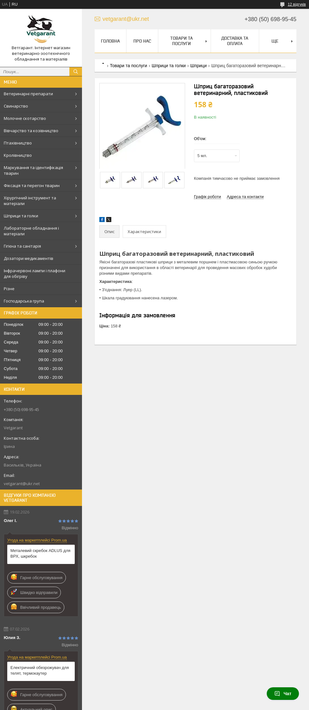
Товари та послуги (181, 41)
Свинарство (16, 106)
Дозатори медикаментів (28, 258)
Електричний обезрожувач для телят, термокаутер (39, 670)
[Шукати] (75, 71)
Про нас (142, 41)
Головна (110, 41)
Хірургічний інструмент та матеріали (30, 200)
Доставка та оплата (234, 41)
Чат (282, 693)
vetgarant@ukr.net (22, 483)
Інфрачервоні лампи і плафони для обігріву (34, 273)
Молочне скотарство (25, 118)
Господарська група (24, 301)
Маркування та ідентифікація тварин (33, 170)
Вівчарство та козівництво (31, 130)
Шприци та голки (21, 216)
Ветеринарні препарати (28, 94)
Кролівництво (18, 155)
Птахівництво (18, 143)
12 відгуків (297, 4)
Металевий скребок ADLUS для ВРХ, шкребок (40, 553)
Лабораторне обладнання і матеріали (31, 231)
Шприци (198, 65)
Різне (9, 288)
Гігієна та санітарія (22, 246)
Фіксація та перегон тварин (32, 185)
